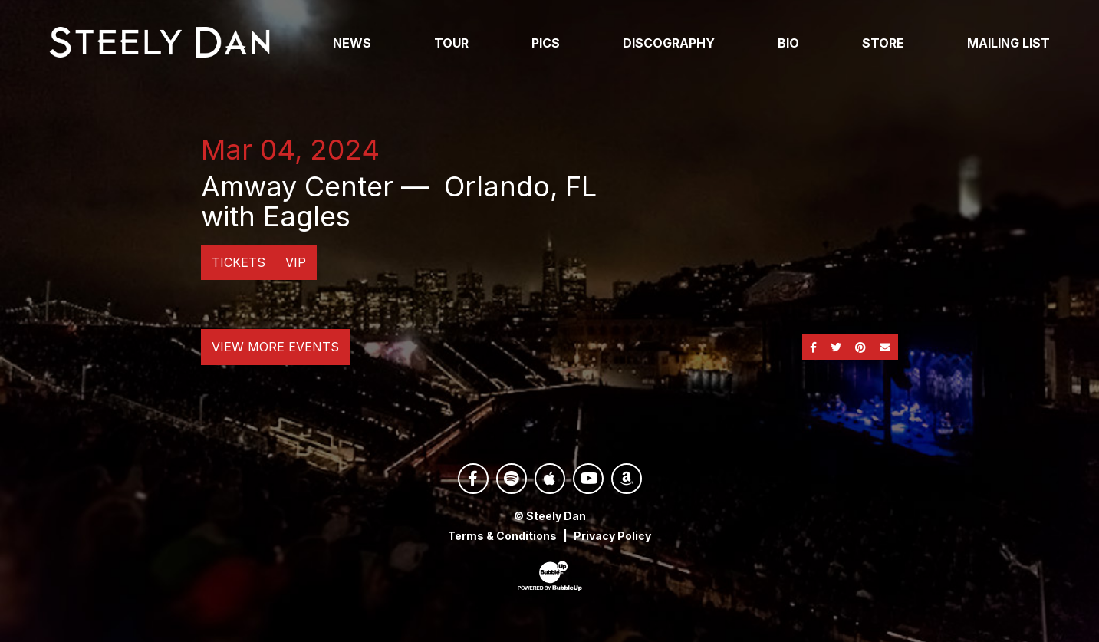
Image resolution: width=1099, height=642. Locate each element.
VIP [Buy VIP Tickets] (295, 262)
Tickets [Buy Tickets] (238, 262)
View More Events (275, 346)
